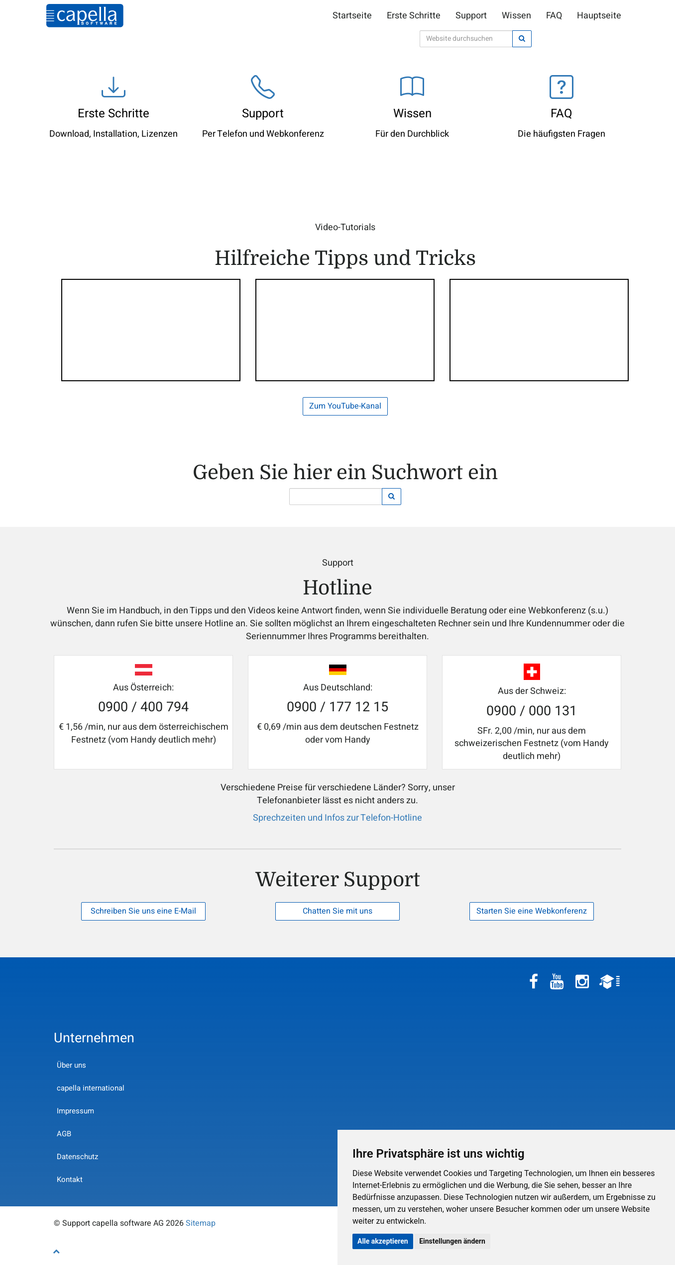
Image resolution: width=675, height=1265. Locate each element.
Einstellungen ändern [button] (452, 1241)
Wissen (516, 15)
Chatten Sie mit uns (337, 911)
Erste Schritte (414, 15)
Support (471, 15)
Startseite (352, 15)
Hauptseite (599, 15)
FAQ (554, 15)
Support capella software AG (84, 15)
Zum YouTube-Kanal (345, 406)
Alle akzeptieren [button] (382, 1241)
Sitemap (201, 1223)
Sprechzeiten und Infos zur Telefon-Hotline (337, 818)
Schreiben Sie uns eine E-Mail (143, 911)
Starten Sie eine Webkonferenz (531, 911)
